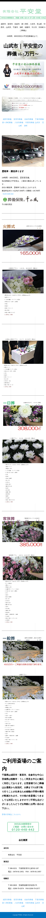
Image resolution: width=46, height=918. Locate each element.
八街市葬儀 (19, 122)
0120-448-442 (8, 194)
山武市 (37, 122)
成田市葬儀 (7, 119)
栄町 (25, 126)
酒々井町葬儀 (7, 122)
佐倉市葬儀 (28, 119)
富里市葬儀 (18, 119)
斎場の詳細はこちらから (11, 814)
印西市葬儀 (29, 122)
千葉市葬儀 (39, 119)
